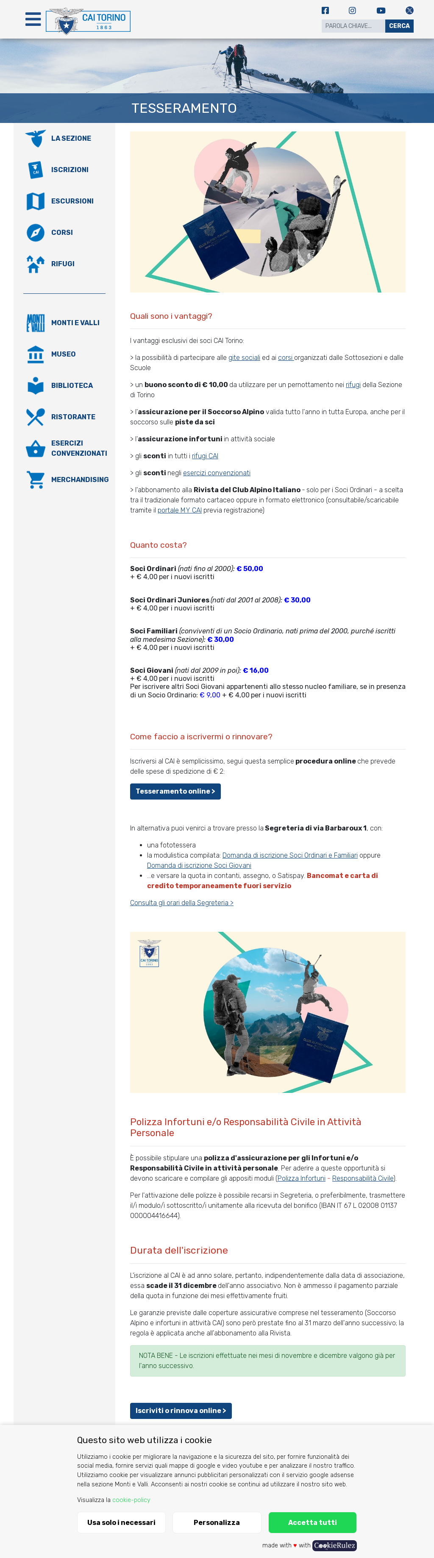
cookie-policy (131, 1500)
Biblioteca (72, 386)
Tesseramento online (173, 791)
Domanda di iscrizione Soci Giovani (199, 865)
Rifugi (63, 264)
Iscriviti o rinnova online (178, 1411)
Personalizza (217, 1523)
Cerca (399, 26)
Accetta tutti (312, 1523)
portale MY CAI (180, 510)
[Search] (353, 26)
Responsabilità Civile (362, 1178)
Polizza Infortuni (302, 1178)
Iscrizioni (70, 170)
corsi (286, 358)
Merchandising (80, 480)
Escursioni (72, 201)
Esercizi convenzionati (79, 448)
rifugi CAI (205, 456)
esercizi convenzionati (216, 473)
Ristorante (73, 417)
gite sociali (244, 358)
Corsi (62, 233)
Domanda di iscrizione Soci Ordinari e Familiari (290, 855)
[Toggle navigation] (33, 19)
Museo (63, 354)
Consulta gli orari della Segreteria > (182, 903)
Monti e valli (75, 323)
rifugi (353, 385)
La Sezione (71, 138)
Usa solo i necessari (121, 1523)
